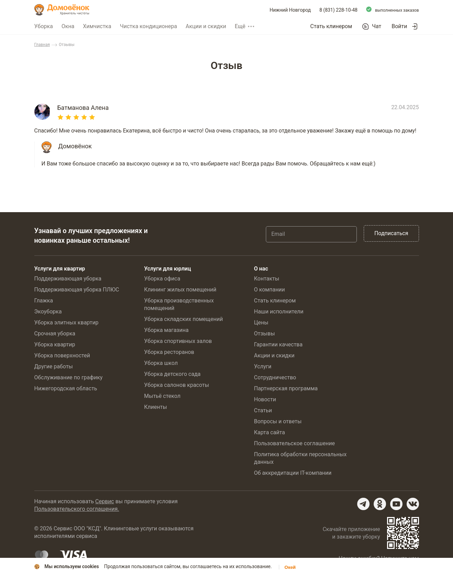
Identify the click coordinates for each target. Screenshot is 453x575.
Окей (290, 567)
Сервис (104, 501)
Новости (265, 399)
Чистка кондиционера (148, 26)
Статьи (263, 410)
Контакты (266, 278)
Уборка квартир (54, 344)
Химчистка (97, 26)
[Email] (311, 234)
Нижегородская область (65, 388)
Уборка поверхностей (62, 355)
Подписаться (391, 233)
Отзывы (264, 333)
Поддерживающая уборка (68, 278)
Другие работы (53, 366)
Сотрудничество (275, 377)
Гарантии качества (278, 344)
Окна (68, 26)
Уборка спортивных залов (178, 341)
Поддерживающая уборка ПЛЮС (76, 289)
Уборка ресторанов (169, 352)
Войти (399, 26)
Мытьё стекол (162, 396)
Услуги (263, 366)
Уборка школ (161, 363)
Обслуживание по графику (68, 377)
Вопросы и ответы (278, 421)
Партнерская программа (286, 388)
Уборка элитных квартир (66, 322)
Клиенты (155, 407)
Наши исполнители (279, 311)
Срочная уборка (55, 333)
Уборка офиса (162, 278)
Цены (261, 322)
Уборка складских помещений (183, 319)
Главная (42, 44)
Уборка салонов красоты (176, 385)
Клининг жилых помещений (180, 289)
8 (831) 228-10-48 (338, 10)
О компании (269, 289)
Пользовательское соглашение (294, 443)
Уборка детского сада (172, 374)
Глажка (43, 300)
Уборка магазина (166, 330)
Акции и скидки (206, 26)
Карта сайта (269, 432)
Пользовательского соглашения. (76, 509)
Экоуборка (48, 311)
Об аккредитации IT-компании (293, 473)
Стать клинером (331, 26)
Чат (376, 26)
